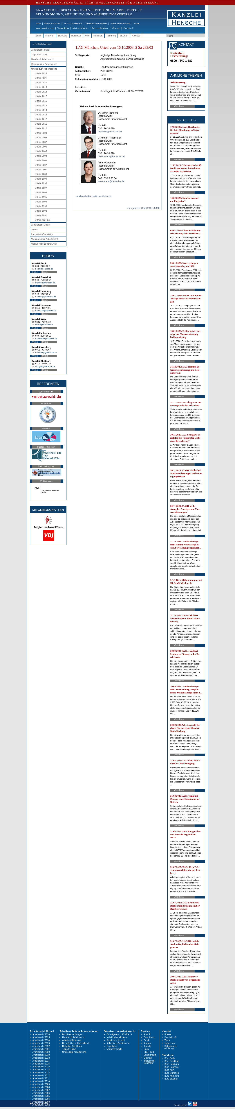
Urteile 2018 (41, 92)
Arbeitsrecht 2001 (41, 1107)
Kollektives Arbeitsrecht (118, 1043)
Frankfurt (49, 35)
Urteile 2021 (41, 78)
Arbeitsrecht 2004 (41, 1099)
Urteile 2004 (41, 156)
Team (167, 1040)
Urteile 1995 (41, 197)
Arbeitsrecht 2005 (41, 1096)
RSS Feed (149, 1052)
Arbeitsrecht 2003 (41, 1102)
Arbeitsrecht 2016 (41, 1063)
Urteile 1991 (41, 215)
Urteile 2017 (41, 96)
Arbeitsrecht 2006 (41, 1093)
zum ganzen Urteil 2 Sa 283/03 (143, 208)
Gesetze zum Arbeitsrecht (96, 24)
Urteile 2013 (41, 114)
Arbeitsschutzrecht (116, 1040)
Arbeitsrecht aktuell (52, 24)
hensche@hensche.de (110, 131)
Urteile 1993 (41, 206)
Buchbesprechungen (72, 1034)
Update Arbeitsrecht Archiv (44, 244)
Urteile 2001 (41, 169)
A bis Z (147, 1034)
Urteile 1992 (41, 211)
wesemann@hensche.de (111, 181)
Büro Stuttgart (171, 1078)
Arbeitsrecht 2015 (41, 1066)
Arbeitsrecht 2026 (41, 1034)
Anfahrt (35, 272)
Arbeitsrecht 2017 (41, 1061)
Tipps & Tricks (63, 28)
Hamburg (62, 35)
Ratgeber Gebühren (100, 28)
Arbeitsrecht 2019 (41, 1055)
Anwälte (136, 35)
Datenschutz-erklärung (171, 1047)
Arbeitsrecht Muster (80, 28)
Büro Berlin (169, 1058)
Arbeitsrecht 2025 (41, 1037)
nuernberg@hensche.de (46, 352)
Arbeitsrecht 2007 (41, 1090)
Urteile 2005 (41, 151)
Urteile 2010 (41, 128)
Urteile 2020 (41, 82)
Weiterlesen (179, 106)
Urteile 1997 (41, 188)
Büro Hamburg (171, 1064)
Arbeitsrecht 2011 (41, 1078)
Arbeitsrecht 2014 (41, 1069)
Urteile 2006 (41, 146)
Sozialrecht (112, 1046)
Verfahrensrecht (114, 1049)
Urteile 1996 (41, 192)
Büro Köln (169, 1070)
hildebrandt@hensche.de (111, 156)
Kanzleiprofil (128, 28)
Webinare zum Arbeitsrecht (44, 239)
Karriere (147, 1043)
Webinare (116, 28)
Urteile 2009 (41, 133)
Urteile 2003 (41, 160)
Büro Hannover (171, 1067)
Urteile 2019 (41, 87)
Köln (87, 35)
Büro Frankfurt (171, 1061)
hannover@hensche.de (45, 310)
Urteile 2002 (41, 165)
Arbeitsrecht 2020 (41, 1052)
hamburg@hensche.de (45, 297)
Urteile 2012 (41, 119)
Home (38, 24)
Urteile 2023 (41, 73)
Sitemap (148, 1058)
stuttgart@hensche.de (45, 366)
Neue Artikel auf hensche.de (76, 1043)
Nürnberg (111, 35)
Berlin (38, 35)
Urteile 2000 (41, 174)
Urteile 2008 (41, 137)
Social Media (150, 1055)
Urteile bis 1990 (42, 220)
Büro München (171, 1073)
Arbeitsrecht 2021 (41, 1049)
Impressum (169, 1043)
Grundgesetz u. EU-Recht (119, 1034)
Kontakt (147, 1046)
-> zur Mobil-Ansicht (42, 44)
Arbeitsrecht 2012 (41, 1075)
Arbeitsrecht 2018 (41, 1058)
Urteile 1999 (41, 179)
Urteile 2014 (41, 110)
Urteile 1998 (41, 183)
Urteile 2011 (41, 124)
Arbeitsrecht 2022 (41, 1046)
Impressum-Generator (45, 28)
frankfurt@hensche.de (45, 283)
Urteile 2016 (41, 101)
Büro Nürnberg (171, 1076)
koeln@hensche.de (44, 324)
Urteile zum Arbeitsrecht (120, 24)
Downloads (149, 1037)
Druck (146, 1040)
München (97, 35)
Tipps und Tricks (39, 54)
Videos (34, 229)
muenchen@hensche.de (46, 338)
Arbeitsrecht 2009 (41, 1084)
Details (45, 272)
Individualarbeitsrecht (117, 1037)
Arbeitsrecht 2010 (41, 1081)
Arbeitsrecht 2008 (41, 1087)
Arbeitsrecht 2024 (41, 1040)
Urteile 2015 (41, 105)
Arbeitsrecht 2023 (41, 1043)
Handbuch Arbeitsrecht (73, 24)
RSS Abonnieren (39, 1103)
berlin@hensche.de (44, 269)
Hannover (76, 35)
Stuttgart (124, 35)
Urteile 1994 (41, 201)
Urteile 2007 (41, 142)
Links (146, 1049)
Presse (136, 24)
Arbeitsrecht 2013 (41, 1072)
